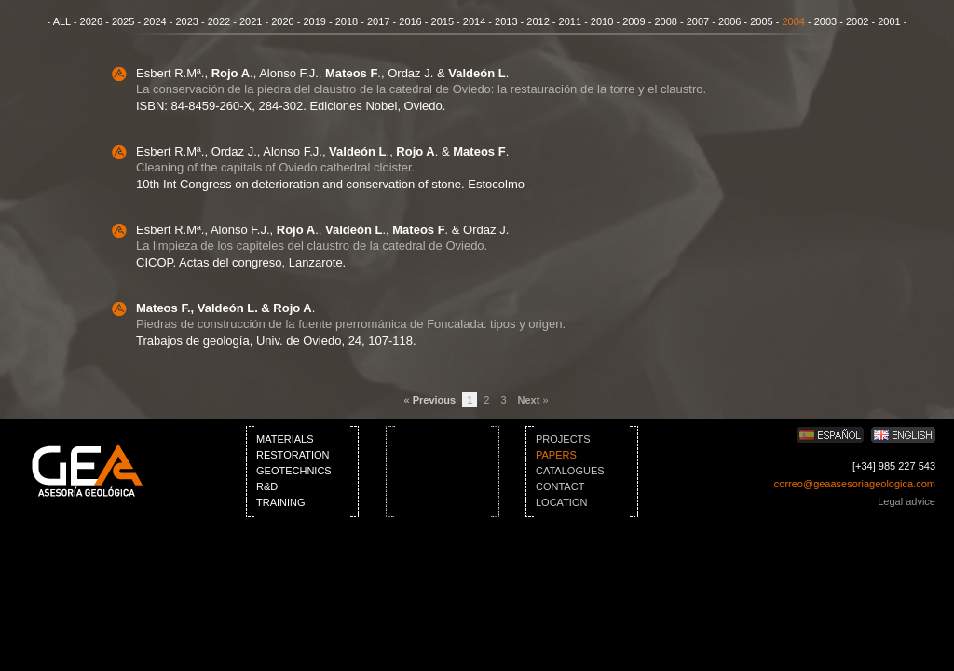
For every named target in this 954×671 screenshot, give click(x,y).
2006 (729, 21)
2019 (314, 21)
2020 (282, 21)
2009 (633, 21)
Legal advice (906, 501)
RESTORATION (292, 454)
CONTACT (560, 486)
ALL (62, 21)
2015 (442, 21)
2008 (665, 21)
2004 (793, 21)
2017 (378, 21)
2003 (825, 21)
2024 (154, 21)
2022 (219, 21)
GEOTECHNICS (294, 470)
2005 (761, 21)
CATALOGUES (570, 470)
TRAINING (281, 502)
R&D (267, 486)
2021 (250, 21)
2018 (346, 21)
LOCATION (561, 502)
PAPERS (556, 454)
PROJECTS (563, 439)
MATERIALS (285, 439)
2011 (570, 21)
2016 (410, 21)
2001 (889, 21)
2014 (474, 21)
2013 (506, 21)
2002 (857, 21)
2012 (537, 21)
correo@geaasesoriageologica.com (854, 483)
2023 (186, 21)
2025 (123, 21)
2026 (91, 21)
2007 (698, 21)
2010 (602, 21)
